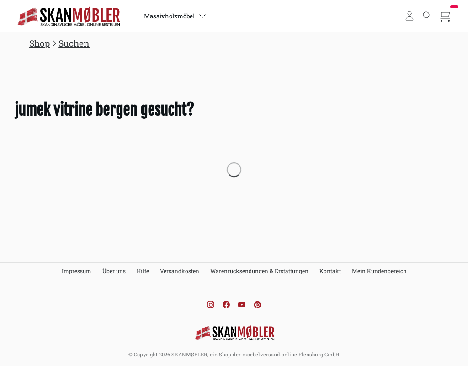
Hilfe (143, 270)
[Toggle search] (427, 16)
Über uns (114, 270)
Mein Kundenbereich (379, 270)
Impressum (76, 270)
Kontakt (330, 270)
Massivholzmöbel (176, 16)
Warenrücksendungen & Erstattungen (259, 270)
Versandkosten (179, 270)
